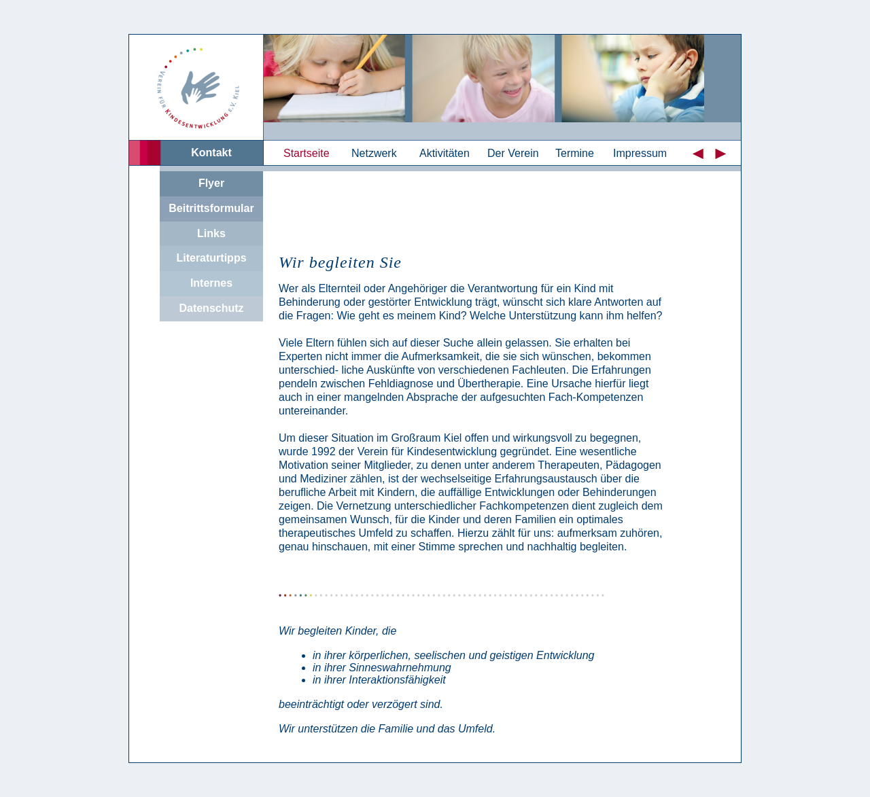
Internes (211, 283)
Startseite (306, 153)
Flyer (211, 183)
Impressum (640, 153)
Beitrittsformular (211, 208)
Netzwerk (374, 153)
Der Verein (513, 153)
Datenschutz (211, 308)
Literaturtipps (211, 258)
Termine (574, 153)
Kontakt (211, 152)
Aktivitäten (444, 153)
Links (211, 233)
